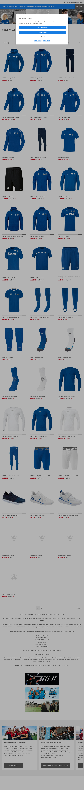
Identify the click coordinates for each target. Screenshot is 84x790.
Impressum (46, 41)
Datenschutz (37, 41)
